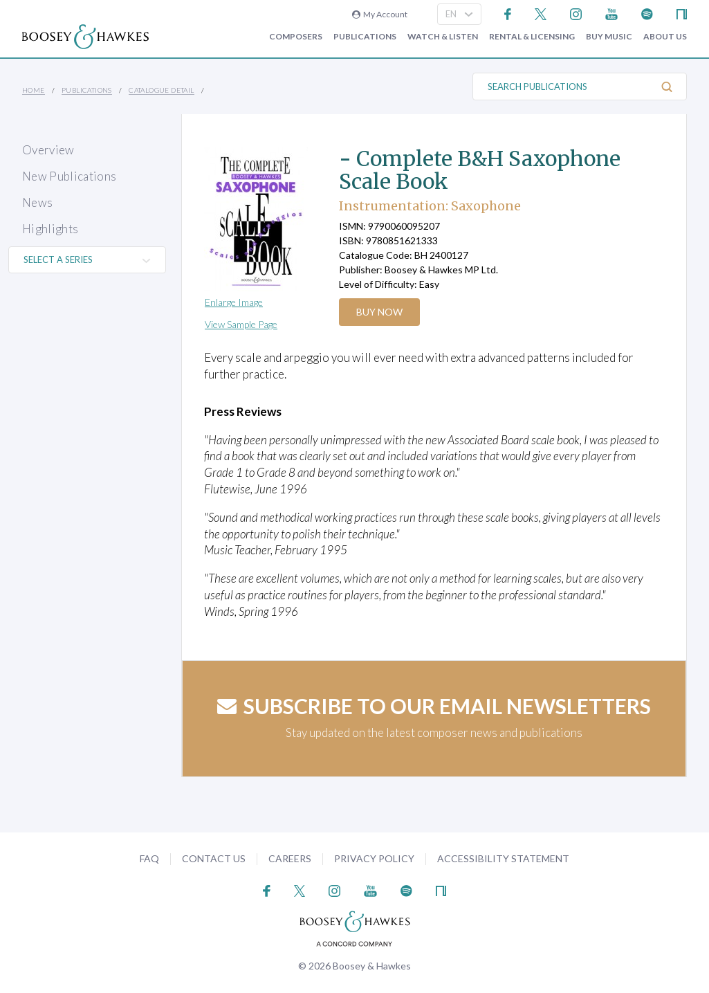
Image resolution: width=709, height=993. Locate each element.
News (37, 202)
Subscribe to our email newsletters (434, 705)
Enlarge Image (234, 302)
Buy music (609, 37)
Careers (289, 858)
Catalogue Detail (161, 90)
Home (33, 90)
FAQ (149, 858)
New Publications (69, 176)
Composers (295, 37)
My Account (379, 14)
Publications (364, 37)
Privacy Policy (374, 858)
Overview (48, 150)
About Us (665, 37)
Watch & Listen (442, 37)
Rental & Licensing (532, 37)
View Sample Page (241, 324)
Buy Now (380, 312)
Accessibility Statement (503, 858)
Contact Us (214, 858)
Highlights (50, 228)
